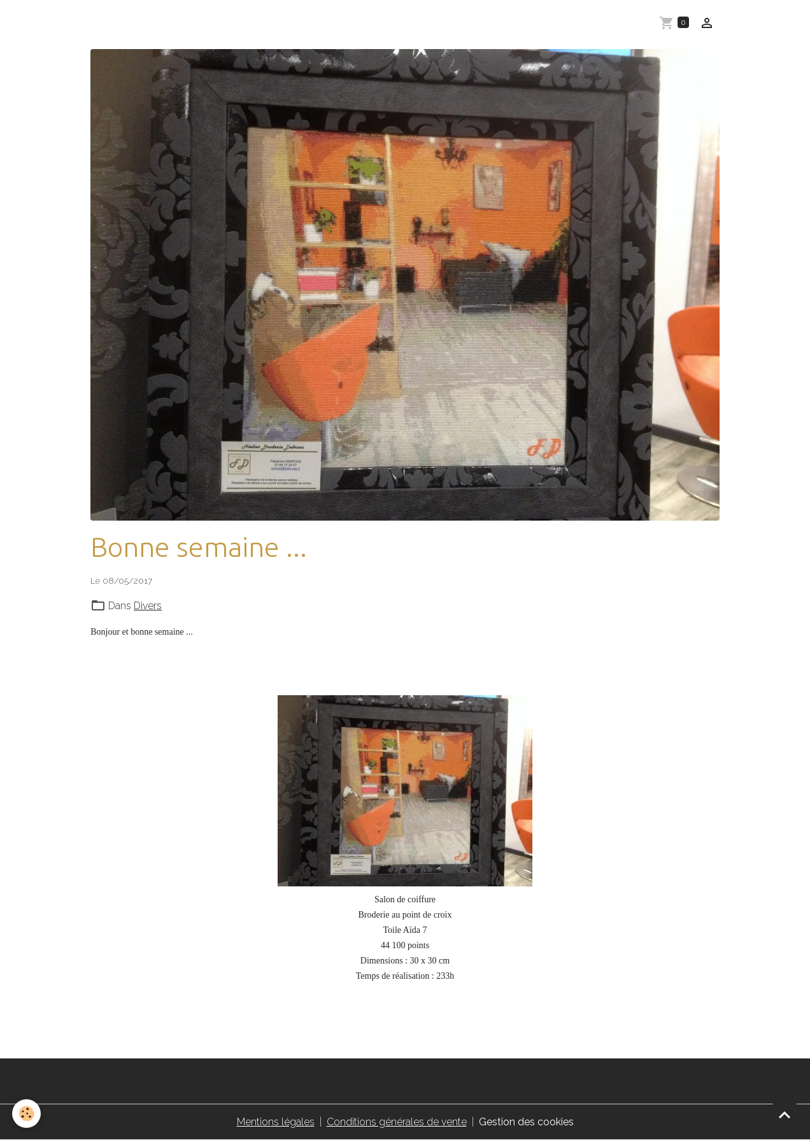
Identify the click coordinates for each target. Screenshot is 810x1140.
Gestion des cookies (526, 1122)
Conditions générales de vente (397, 1122)
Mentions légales (276, 1122)
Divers (148, 606)
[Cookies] (27, 1113)
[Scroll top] (784, 1114)
